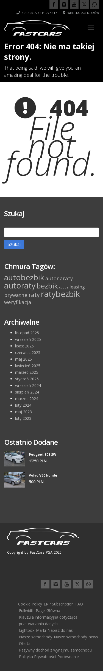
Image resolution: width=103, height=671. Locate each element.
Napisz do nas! (61, 630)
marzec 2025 (26, 372)
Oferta (24, 643)
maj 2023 (23, 411)
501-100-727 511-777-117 (36, 13)
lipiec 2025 (24, 346)
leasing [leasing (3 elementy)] (77, 287)
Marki (41, 630)
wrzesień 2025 (28, 339)
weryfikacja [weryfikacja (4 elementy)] (17, 302)
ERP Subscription (59, 604)
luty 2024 (23, 405)
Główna (53, 610)
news (93, 636)
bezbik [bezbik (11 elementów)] (47, 286)
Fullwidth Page (32, 610)
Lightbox (26, 630)
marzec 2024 (26, 398)
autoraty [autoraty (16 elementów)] (19, 285)
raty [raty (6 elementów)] (34, 295)
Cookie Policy (30, 604)
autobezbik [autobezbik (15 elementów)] (24, 277)
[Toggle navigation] (91, 27)
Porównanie (68, 656)
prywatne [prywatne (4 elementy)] (15, 294)
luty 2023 (23, 418)
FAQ (79, 604)
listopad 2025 (27, 332)
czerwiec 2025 (27, 352)
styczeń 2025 (27, 378)
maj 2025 (23, 359)
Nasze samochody (35, 636)
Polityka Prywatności (37, 656)
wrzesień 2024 (28, 385)
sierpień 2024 (27, 392)
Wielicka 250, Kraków (81, 13)
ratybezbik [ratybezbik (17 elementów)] (60, 293)
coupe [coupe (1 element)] (63, 287)
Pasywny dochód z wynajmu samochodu (55, 650)
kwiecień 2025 (27, 365)
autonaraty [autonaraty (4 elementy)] (59, 278)
